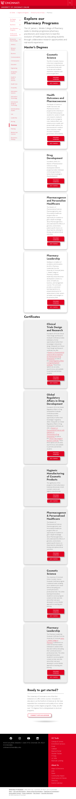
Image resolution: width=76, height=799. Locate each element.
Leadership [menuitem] (14, 118)
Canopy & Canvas (57, 741)
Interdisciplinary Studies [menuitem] (15, 109)
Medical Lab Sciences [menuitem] (14, 133)
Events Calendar (57, 783)
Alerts (10, 791)
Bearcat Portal (56, 751)
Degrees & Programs (23, 12)
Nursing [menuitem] (13, 121)
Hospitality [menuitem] (14, 87)
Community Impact (57, 776)
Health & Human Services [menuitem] (13, 78)
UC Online (12, 12)
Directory (54, 781)
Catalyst (54, 749)
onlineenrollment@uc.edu (12, 747)
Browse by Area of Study (37, 12)
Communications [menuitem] (15, 57)
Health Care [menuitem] (14, 84)
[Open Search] (70, 3)
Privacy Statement (27, 793)
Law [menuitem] (12, 114)
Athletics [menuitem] (13, 44)
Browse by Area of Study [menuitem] (15, 40)
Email (53, 746)
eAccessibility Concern (15, 793)
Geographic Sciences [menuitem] (14, 72)
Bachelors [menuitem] (15, 25)
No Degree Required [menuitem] (15, 20)
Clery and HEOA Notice (19, 791)
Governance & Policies (59, 778)
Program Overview (56, 78)
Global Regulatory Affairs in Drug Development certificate (55, 363)
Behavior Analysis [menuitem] (13, 49)
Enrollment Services (58, 744)
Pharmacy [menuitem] (13, 125)
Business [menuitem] (13, 53)
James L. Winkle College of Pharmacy (55, 640)
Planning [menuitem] (13, 129)
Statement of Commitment (51, 791)
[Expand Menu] (74, 7)
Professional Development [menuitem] (15, 34)
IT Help (53, 756)
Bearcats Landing (57, 761)
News (53, 773)
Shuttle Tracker (56, 753)
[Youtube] (28, 738)
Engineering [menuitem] (14, 68)
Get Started (54, 83)
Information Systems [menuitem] (14, 92)
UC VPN (54, 758)
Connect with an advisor (39, 715)
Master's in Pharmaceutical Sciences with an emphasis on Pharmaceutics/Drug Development (55, 355)
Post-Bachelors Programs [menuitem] (15, 29)
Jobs (52, 771)
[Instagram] (20, 738)
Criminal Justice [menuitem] (15, 61)
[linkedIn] (37, 738)
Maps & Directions (57, 768)
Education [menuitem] (13, 64)
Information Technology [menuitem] (14, 97)
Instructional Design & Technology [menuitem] (14, 103)
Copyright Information (47, 793)
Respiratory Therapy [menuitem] (14, 138)
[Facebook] (11, 738)
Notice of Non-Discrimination (35, 791)
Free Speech (36, 793)
